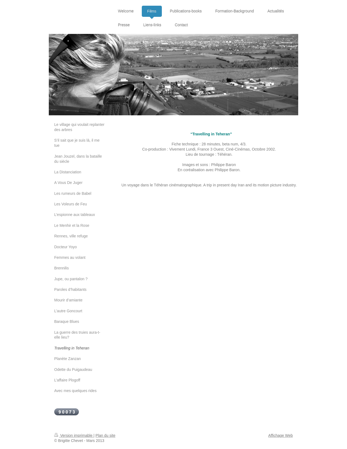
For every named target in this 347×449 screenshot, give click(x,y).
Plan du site (105, 435)
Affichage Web (280, 435)
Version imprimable (74, 435)
